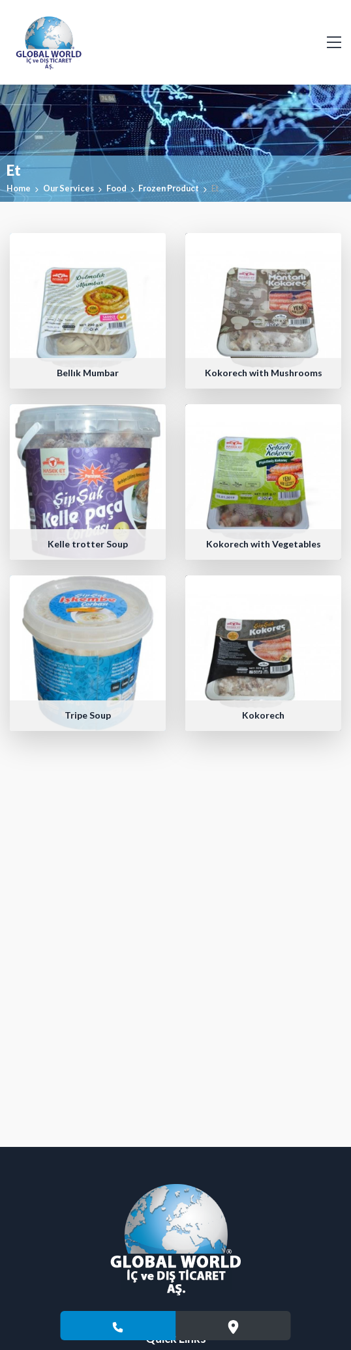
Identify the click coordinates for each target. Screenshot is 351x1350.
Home (19, 188)
